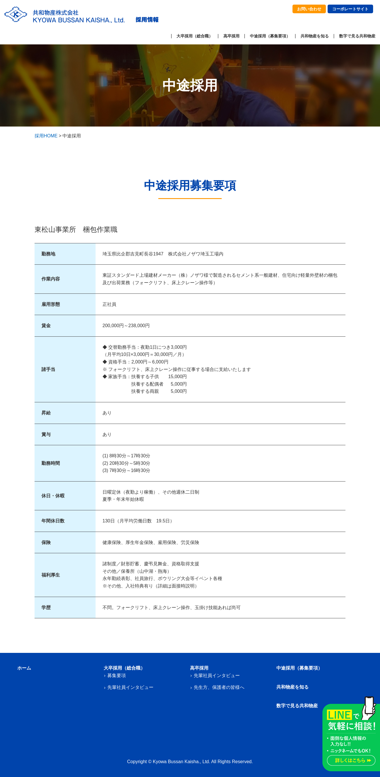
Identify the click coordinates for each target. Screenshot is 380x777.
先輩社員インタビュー (130, 687)
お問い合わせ (309, 9)
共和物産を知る (315, 36)
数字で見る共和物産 (357, 36)
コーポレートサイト (350, 9)
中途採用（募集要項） (270, 36)
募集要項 (116, 675)
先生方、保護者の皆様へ (219, 687)
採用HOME (46, 135)
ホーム (24, 668)
